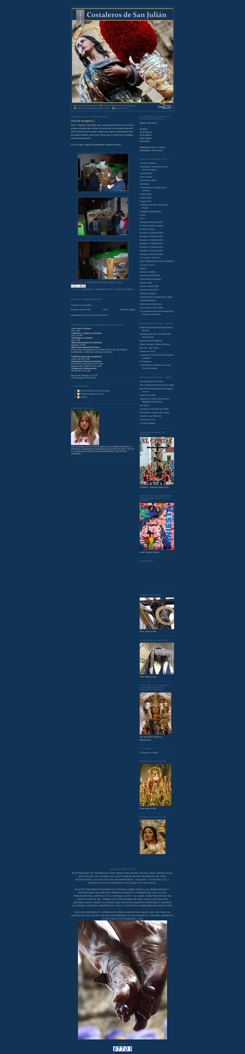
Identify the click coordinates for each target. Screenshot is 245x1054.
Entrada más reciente (80, 309)
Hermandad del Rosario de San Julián (157, 385)
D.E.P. (142, 218)
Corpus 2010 (145, 198)
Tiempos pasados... (148, 293)
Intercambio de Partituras (151, 340)
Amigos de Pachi (147, 351)
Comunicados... (147, 177)
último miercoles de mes (151, 304)
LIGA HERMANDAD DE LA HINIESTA (157, 261)
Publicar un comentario (81, 305)
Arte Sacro (144, 405)
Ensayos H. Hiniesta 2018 (151, 254)
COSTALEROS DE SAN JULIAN (95, 391)
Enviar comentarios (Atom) (96, 315)
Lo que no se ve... (148, 265)
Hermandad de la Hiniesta (151, 381)
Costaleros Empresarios (150, 211)
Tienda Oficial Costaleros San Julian (156, 297)
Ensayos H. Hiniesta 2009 (151, 233)
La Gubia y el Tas (147, 419)
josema (83, 397)
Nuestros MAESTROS (150, 275)
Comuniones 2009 (148, 180)
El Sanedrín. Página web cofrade (154, 412)
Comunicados (146, 173)
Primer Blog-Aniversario (150, 279)
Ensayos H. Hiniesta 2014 (151, 247)
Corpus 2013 (145, 201)
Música (143, 268)
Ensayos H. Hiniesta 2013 (151, 243)
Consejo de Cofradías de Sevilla (154, 409)
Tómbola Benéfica (148, 300)
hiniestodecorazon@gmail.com (122, 919)
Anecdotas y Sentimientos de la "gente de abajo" (107, 289)
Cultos (142, 215)
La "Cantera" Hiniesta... (150, 257)
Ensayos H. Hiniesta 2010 (151, 236)
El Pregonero (146, 361)
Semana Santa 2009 (149, 286)
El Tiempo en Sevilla (149, 752)
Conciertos (144, 184)
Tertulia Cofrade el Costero (92, 394)
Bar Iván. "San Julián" (149, 348)
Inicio (105, 309)
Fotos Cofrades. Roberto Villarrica (155, 344)
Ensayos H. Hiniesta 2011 (151, 240)
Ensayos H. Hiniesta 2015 (151, 250)
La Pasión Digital (147, 423)
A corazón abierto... (148, 163)
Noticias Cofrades (148, 272)
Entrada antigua (128, 309)
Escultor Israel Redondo (150, 416)
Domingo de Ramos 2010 (151, 222)
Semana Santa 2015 (149, 290)
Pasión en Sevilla (147, 395)
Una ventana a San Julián (151, 307)
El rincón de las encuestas (151, 226)
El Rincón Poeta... (148, 229)
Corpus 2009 (145, 194)
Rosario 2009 (146, 283)
